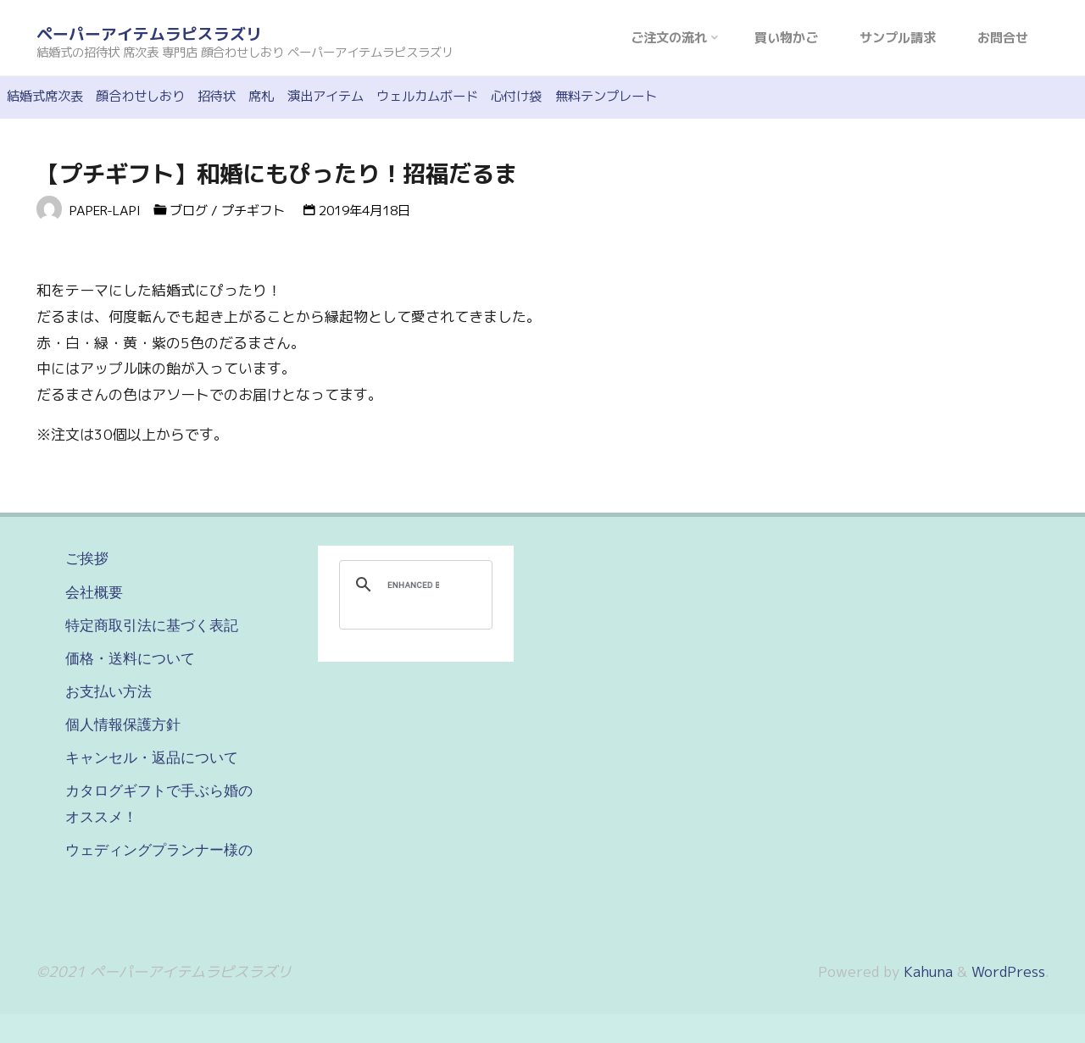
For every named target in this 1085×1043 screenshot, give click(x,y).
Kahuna (926, 971)
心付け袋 (516, 96)
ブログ (189, 210)
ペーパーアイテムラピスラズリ (149, 34)
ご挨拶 (86, 558)
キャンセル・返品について (151, 757)
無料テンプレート (606, 96)
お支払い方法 (108, 691)
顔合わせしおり (140, 96)
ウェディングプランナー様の (159, 850)
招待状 (217, 96)
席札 (261, 96)
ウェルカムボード (427, 96)
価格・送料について (130, 658)
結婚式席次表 (45, 96)
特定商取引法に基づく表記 (151, 625)
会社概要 (94, 592)
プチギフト (253, 210)
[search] (413, 584)
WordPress (1008, 971)
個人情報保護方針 (123, 724)
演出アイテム (325, 96)
